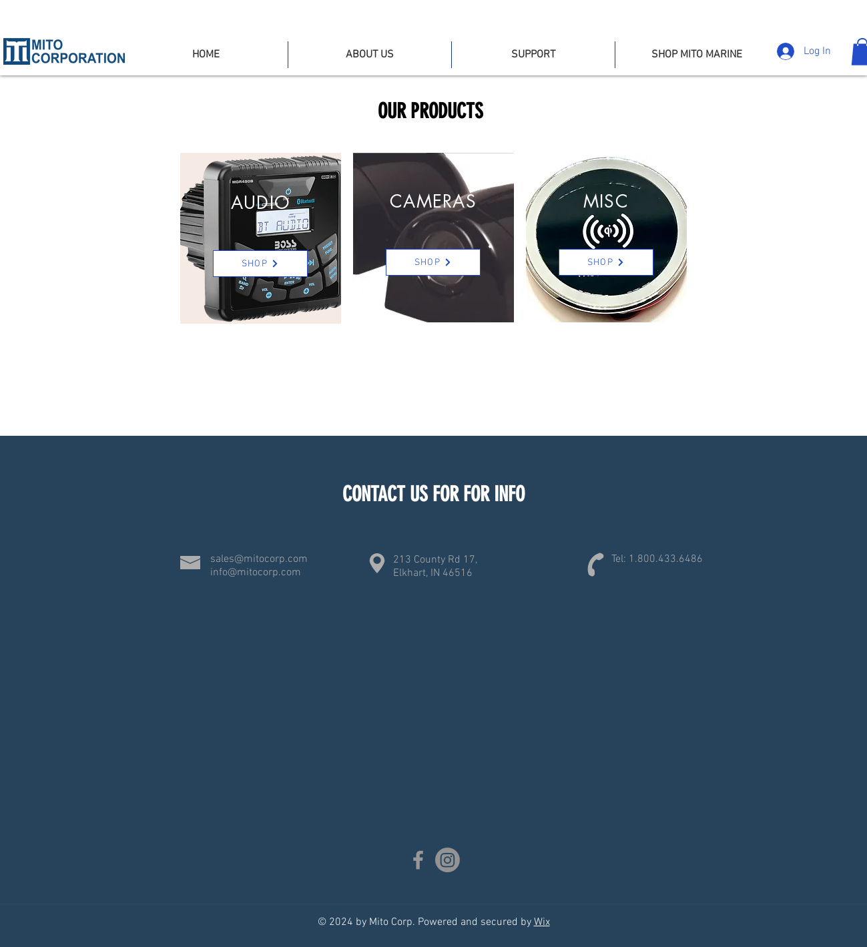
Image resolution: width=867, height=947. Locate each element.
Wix (542, 922)
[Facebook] (418, 860)
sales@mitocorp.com (259, 559)
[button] (533, 54)
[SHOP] (260, 263)
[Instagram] (447, 860)
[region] (260, 238)
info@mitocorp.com (255, 572)
